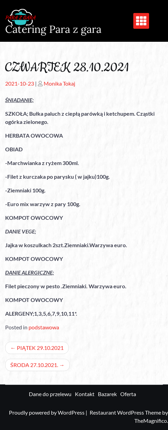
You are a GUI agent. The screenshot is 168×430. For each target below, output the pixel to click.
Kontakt (84, 394)
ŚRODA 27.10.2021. (34, 365)
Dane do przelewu (50, 394)
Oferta (128, 394)
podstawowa (44, 327)
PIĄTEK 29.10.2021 (40, 347)
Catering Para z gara (53, 29)
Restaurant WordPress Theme (126, 412)
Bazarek (107, 394)
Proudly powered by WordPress (47, 412)
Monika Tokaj (59, 83)
